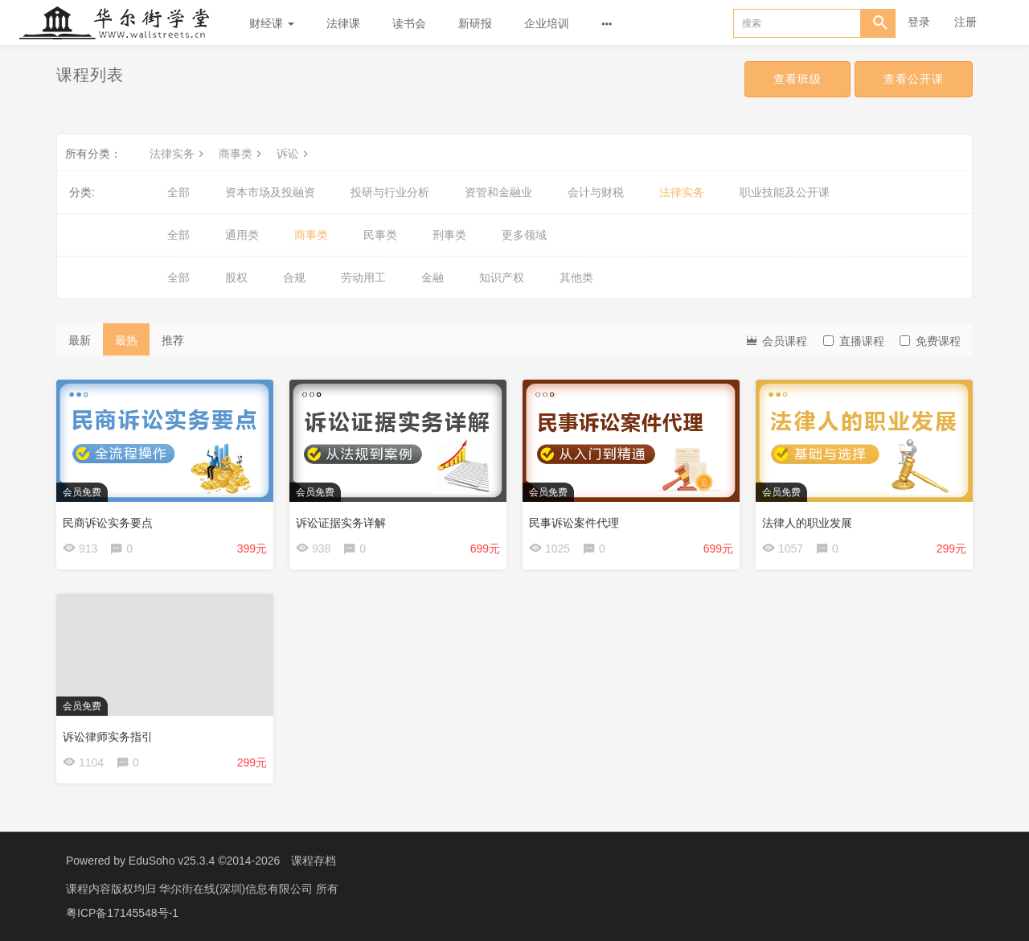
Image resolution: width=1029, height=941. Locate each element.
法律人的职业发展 (807, 522)
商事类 (242, 153)
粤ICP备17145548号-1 (122, 912)
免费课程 (930, 341)
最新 (79, 340)
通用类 (242, 234)
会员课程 (775, 339)
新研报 (475, 23)
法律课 (343, 23)
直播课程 (853, 341)
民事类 (380, 234)
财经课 (271, 23)
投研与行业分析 (390, 192)
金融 (432, 277)
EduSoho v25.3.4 (172, 860)
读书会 (409, 23)
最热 (126, 340)
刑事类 (449, 234)
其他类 (576, 277)
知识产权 (501, 277)
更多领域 (524, 234)
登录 (919, 21)
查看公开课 (913, 78)
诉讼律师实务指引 (108, 736)
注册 (965, 21)
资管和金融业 (498, 192)
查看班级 (797, 78)
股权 (236, 277)
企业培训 (546, 23)
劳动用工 (363, 277)
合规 (294, 277)
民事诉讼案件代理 (574, 522)
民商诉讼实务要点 (108, 522)
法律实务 (178, 153)
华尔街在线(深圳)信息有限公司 (237, 888)
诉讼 (294, 153)
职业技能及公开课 (785, 192)
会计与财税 (596, 192)
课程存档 (313, 860)
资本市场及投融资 (270, 192)
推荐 (173, 340)
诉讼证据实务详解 (341, 522)
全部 (178, 192)
